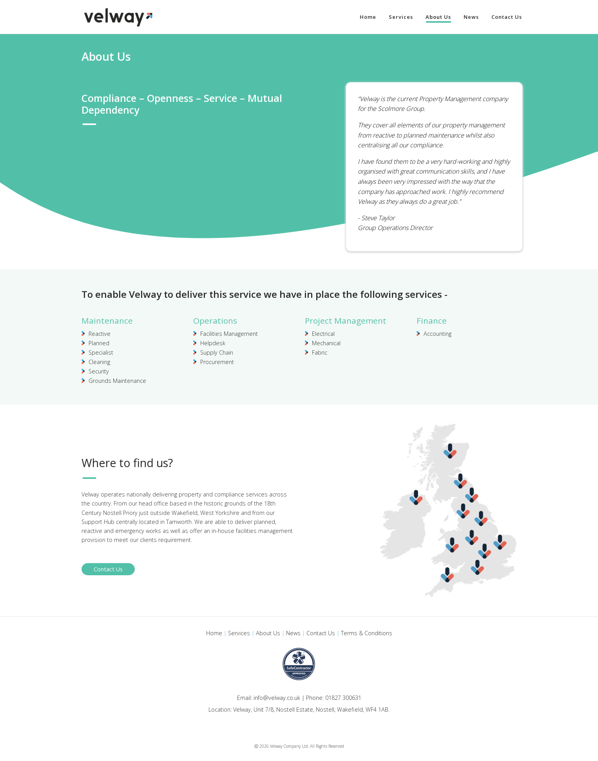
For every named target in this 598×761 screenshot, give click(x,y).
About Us (268, 633)
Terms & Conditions (366, 633)
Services (239, 633)
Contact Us (108, 569)
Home (214, 633)
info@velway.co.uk (277, 697)
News (293, 633)
